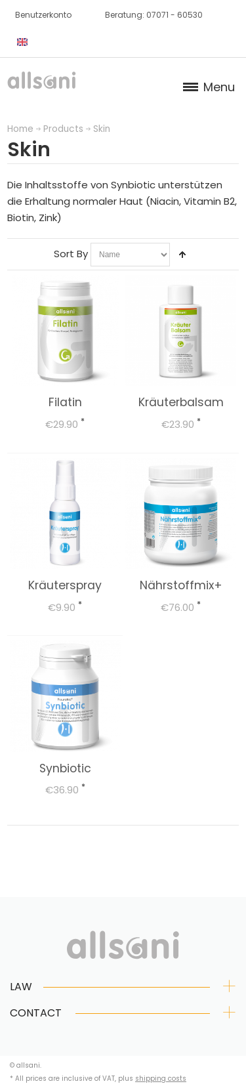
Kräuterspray (65, 585)
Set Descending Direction (182, 254)
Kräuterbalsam (181, 402)
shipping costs (160, 1078)
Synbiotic (65, 768)
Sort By (71, 254)
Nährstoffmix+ (181, 585)
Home (20, 129)
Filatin (65, 402)
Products (63, 129)
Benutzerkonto (43, 14)
